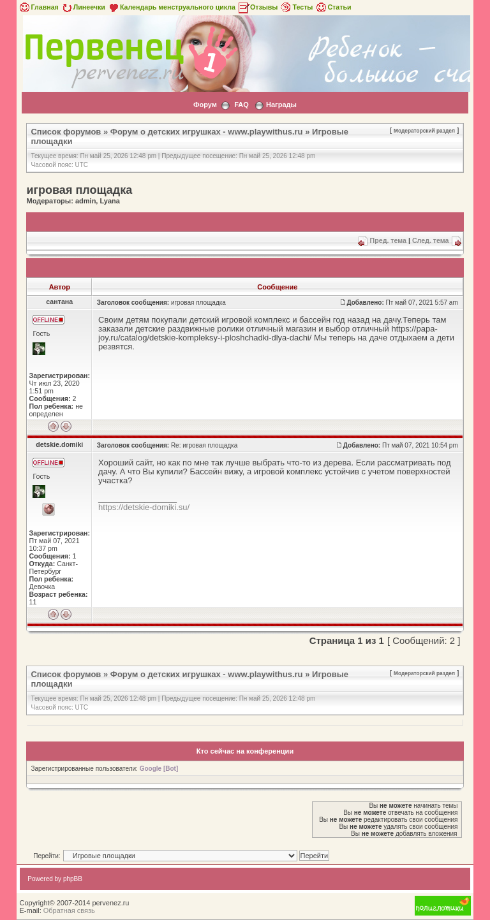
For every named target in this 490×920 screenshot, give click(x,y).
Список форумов (66, 131)
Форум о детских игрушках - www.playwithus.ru (206, 131)
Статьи (333, 7)
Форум (205, 104)
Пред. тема (388, 240)
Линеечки (83, 7)
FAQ (241, 104)
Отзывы (257, 7)
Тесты (296, 7)
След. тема (430, 240)
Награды (281, 104)
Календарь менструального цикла (171, 7)
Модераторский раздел (424, 131)
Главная (38, 7)
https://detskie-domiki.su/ (143, 507)
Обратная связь (69, 910)
